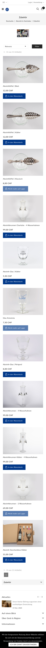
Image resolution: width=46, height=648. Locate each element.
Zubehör (7, 582)
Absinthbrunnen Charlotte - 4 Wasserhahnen (21, 225)
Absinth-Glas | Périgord (12, 364)
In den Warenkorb (15, 96)
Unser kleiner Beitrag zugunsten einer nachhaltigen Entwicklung (27, 603)
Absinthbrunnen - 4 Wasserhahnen (17, 411)
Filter (37, 46)
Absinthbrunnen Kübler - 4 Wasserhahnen (20, 457)
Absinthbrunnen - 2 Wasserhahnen (17, 504)
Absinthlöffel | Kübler (11, 132)
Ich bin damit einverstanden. (23, 645)
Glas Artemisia (9, 318)
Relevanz (16, 46)
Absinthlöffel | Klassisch (13, 179)
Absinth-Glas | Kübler (11, 271)
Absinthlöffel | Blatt (11, 86)
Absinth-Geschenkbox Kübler (15, 550)
